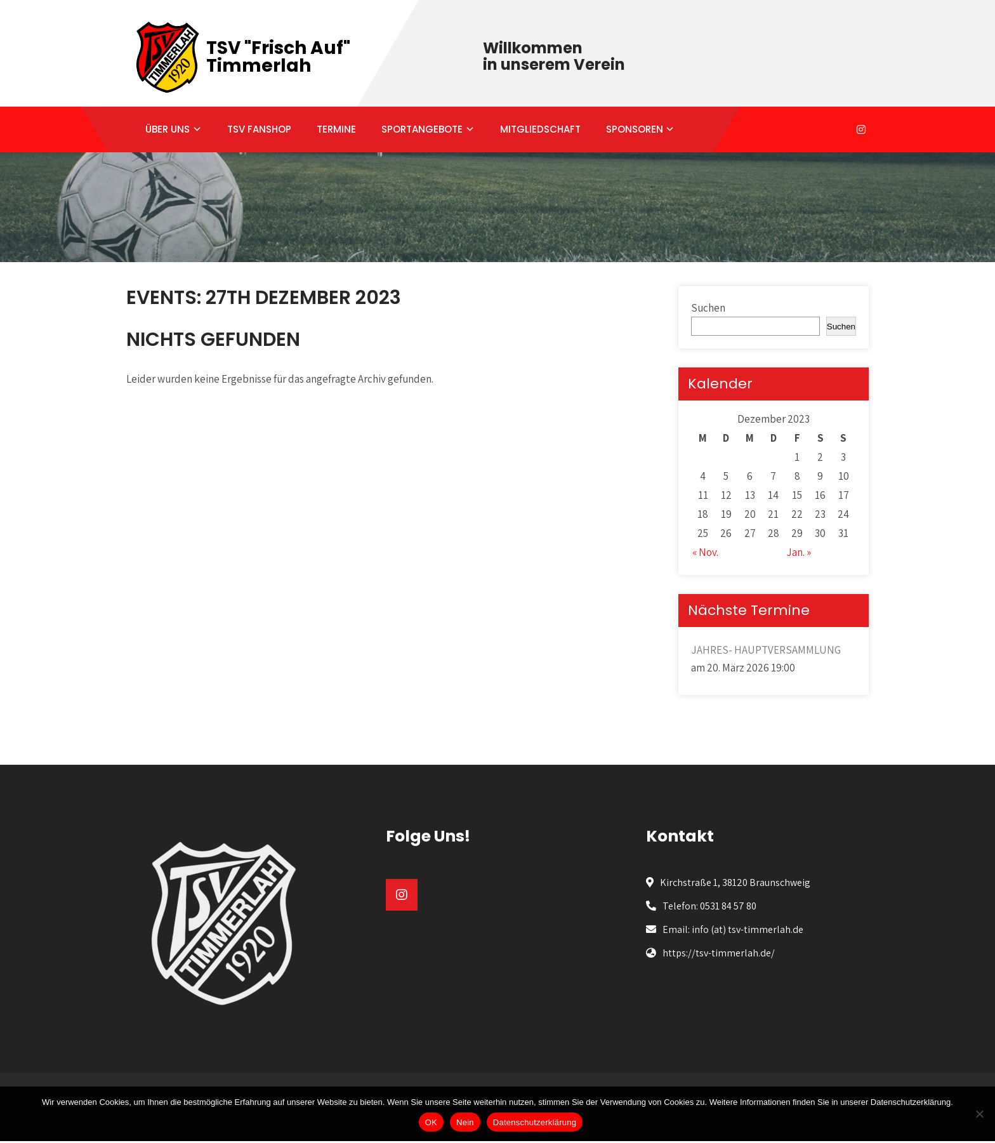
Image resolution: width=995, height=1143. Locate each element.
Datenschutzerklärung (534, 1122)
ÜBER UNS (167, 129)
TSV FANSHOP (259, 129)
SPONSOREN (634, 129)
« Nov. (705, 552)
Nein (465, 1122)
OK (431, 1122)
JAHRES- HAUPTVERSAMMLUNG (766, 650)
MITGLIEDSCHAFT (540, 129)
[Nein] (979, 1113)
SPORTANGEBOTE (422, 129)
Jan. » (798, 552)
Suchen (708, 308)
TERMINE (336, 129)
